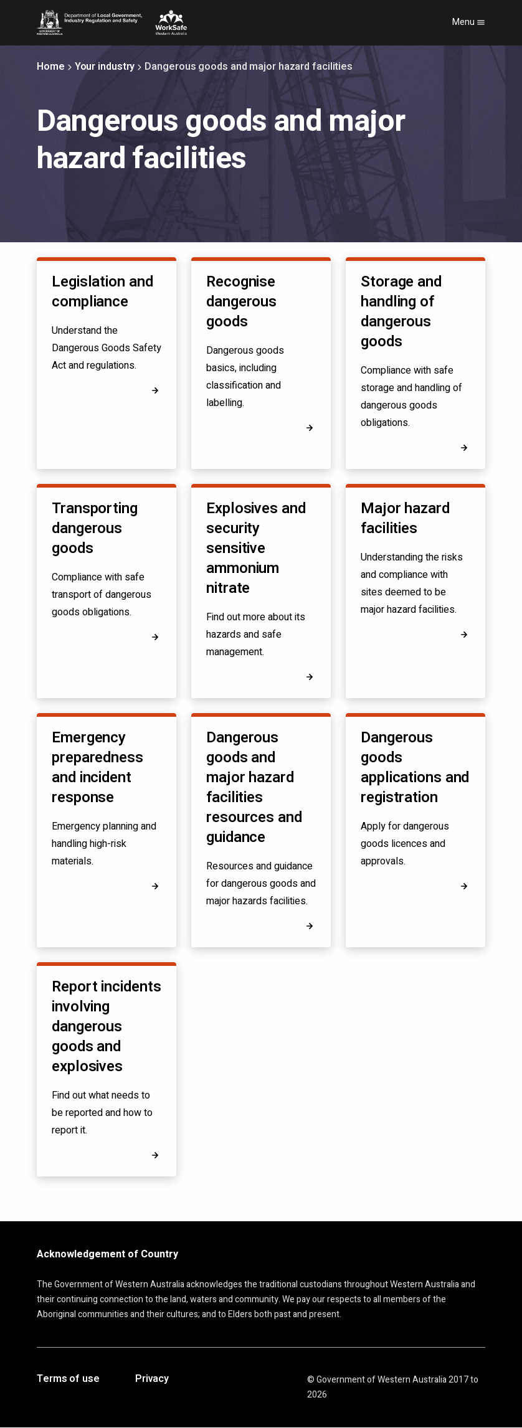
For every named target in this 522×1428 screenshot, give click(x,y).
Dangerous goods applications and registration (415, 767)
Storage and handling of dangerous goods (401, 311)
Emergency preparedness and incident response (97, 767)
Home (51, 66)
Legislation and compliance (102, 292)
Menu (468, 22)
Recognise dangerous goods (241, 302)
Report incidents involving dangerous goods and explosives (106, 1026)
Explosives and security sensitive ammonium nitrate (256, 548)
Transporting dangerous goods (95, 528)
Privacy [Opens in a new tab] (152, 1379)
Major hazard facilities (405, 518)
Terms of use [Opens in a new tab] (68, 1379)
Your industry (105, 66)
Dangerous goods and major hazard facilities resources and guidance (254, 787)
